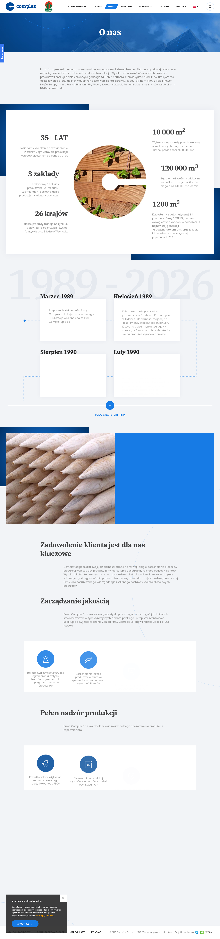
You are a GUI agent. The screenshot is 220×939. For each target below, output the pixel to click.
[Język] (197, 6)
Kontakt (96, 932)
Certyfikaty (77, 932)
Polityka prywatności (44, 915)
